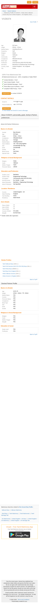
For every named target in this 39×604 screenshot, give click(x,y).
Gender (4, 132)
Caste (2, 55)
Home (4, 11)
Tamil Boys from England (9, 271)
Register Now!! (6, 108)
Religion (3, 53)
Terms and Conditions (23, 599)
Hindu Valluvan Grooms (9, 273)
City (2, 68)
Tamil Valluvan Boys (8, 264)
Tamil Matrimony (13, 513)
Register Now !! (6, 93)
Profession (4, 62)
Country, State (5, 66)
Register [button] (35, 2)
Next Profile (33, 22)
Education (4, 64)
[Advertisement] (19, 238)
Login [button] (29, 2)
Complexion (4, 59)
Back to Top (33, 279)
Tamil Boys (5, 513)
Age (2, 45)
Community (4, 57)
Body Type (4, 60)
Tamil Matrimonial (24, 513)
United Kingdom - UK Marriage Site (20, 520)
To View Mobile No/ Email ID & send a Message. (15, 110)
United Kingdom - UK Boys (19, 518)
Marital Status (5, 49)
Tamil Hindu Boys (7, 268)
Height (3, 47)
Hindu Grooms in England (9, 276)
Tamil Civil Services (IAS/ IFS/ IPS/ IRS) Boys (15, 266)
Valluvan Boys (5, 510)
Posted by (4, 51)
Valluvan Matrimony (16, 510)
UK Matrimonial (6, 518)
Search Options (12, 11)
